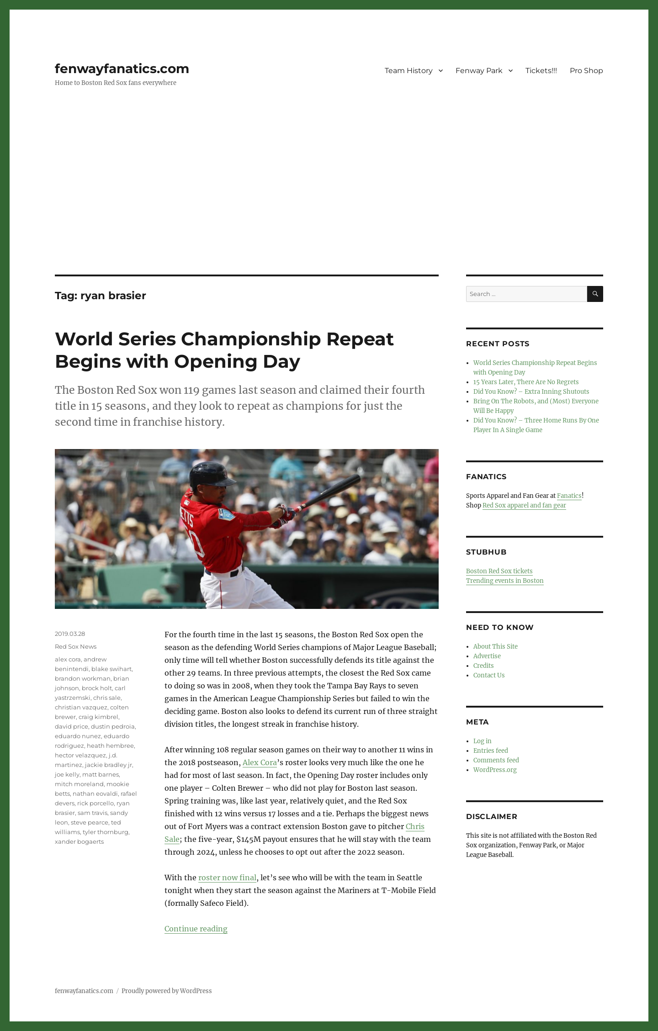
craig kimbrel (98, 716)
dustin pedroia (113, 726)
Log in (482, 741)
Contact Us (489, 675)
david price (71, 726)
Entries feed (490, 751)
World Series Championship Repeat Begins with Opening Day (224, 350)
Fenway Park (479, 70)
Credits (483, 666)
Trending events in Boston (505, 581)
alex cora (68, 659)
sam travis (92, 812)
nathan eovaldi (95, 793)
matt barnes (100, 774)
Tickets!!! (541, 70)
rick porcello (95, 803)
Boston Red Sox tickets (499, 571)
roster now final (227, 877)
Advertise (487, 656)
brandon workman (83, 678)
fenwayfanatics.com (122, 68)
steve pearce (89, 822)
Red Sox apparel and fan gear (524, 505)
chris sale (107, 697)
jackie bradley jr (108, 764)
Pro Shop (586, 70)
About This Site (495, 646)
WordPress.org (495, 770)
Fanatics (569, 496)
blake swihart (111, 668)
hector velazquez (80, 755)
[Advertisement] (329, 207)
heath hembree (110, 745)
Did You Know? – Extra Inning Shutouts (531, 392)
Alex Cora (260, 762)
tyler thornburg (105, 831)
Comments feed (496, 760)
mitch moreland (79, 784)
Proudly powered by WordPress (167, 991)
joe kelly (67, 774)
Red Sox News (75, 646)
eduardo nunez (78, 736)
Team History (409, 70)
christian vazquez (81, 707)
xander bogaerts (79, 841)
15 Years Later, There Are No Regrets (526, 382)
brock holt (97, 688)
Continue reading (196, 928)
